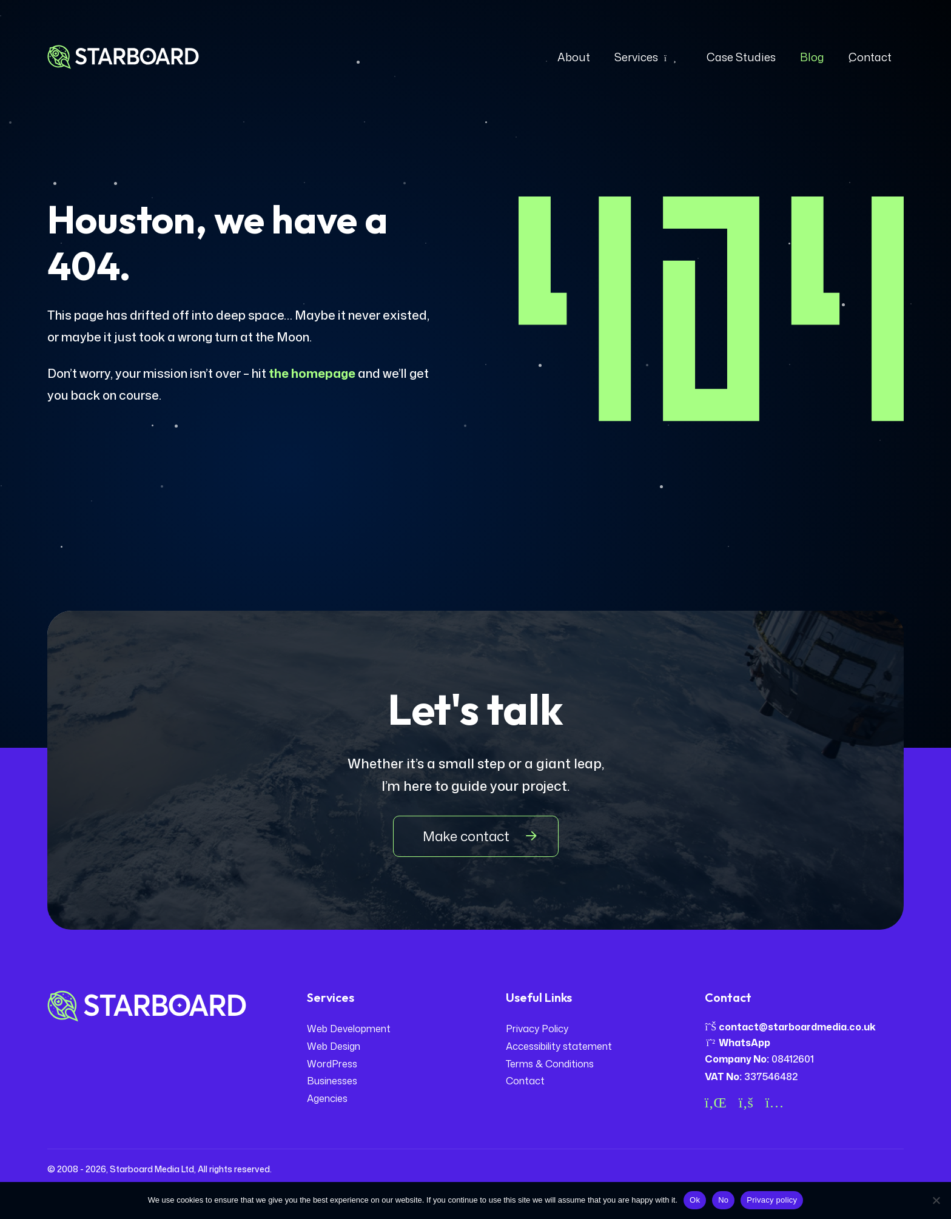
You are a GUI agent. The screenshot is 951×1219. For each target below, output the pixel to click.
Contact (525, 1080)
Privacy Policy (537, 1028)
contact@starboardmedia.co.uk (790, 1026)
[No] (936, 1200)
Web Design (333, 1046)
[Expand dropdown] (670, 57)
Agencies (327, 1098)
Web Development (349, 1028)
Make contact (466, 836)
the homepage (312, 372)
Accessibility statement (559, 1046)
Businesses (332, 1080)
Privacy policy (772, 1199)
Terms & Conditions (550, 1063)
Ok (695, 1199)
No (723, 1199)
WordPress (332, 1063)
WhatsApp (737, 1042)
